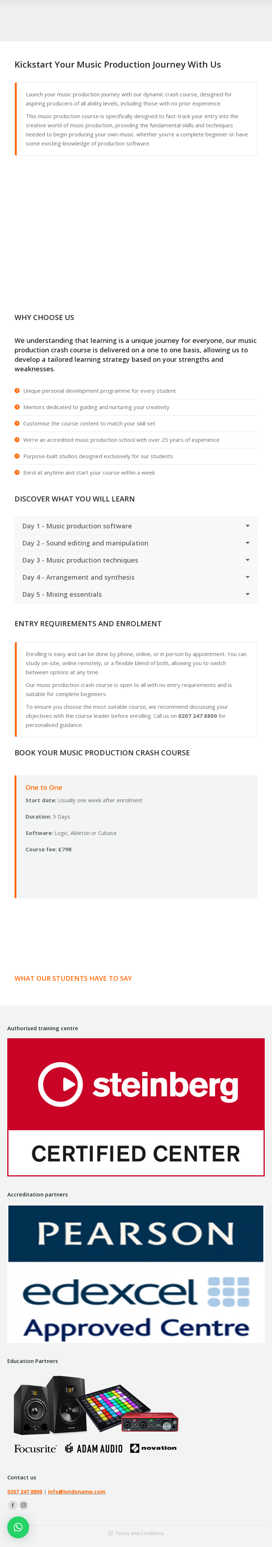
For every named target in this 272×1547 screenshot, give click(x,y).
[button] (18, 1527)
